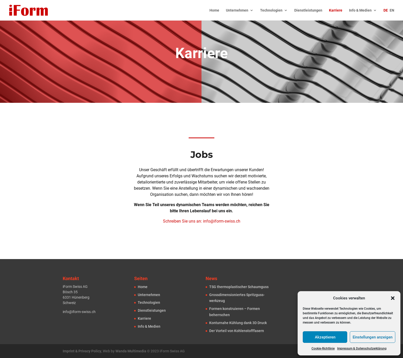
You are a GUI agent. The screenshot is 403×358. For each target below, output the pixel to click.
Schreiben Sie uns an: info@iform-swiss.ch (201, 221)
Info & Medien (360, 10)
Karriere (335, 10)
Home (214, 10)
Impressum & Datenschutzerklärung (362, 348)
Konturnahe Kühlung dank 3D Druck (238, 323)
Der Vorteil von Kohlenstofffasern (236, 331)
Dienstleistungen (308, 10)
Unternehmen (237, 10)
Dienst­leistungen (152, 310)
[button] (392, 298)
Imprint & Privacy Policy (82, 351)
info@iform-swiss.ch (79, 312)
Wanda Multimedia (130, 351)
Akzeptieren (325, 337)
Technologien (271, 10)
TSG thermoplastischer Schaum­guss (239, 287)
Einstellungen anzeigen (372, 337)
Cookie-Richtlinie (323, 348)
